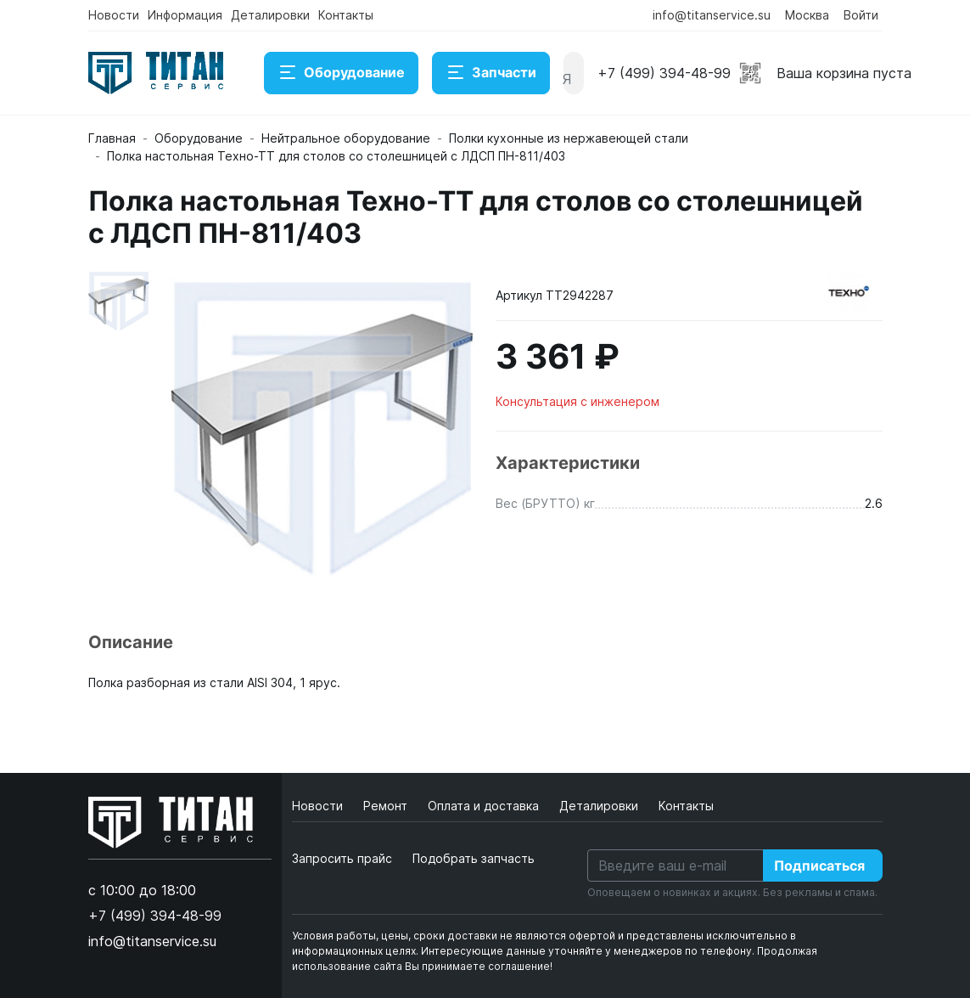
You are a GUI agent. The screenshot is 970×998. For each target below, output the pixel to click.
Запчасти (491, 73)
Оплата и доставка (485, 805)
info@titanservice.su (712, 15)
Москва (807, 15)
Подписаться (819, 865)
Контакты (345, 15)
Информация (185, 15)
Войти (861, 15)
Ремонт (387, 805)
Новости (113, 15)
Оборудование (341, 73)
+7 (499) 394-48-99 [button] (664, 73)
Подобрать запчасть (473, 858)
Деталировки (270, 15)
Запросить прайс (342, 858)
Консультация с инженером (577, 401)
